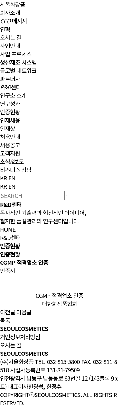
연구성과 (10, 103)
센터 (10, 87)
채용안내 (10, 136)
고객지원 (10, 153)
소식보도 (12, 161)
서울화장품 (12, 4)
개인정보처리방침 (20, 337)
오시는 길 (11, 37)
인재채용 (10, 120)
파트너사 (10, 78)
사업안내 (10, 45)
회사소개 (10, 12)
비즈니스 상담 (15, 169)
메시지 (13, 21)
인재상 (7, 128)
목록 (5, 320)
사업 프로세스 (15, 54)
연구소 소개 (13, 95)
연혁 (5, 29)
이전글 (7, 312)
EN (11, 178)
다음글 (24, 312)
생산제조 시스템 (18, 62)
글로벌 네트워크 (18, 70)
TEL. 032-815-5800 (57, 361)
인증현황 (10, 112)
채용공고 (10, 145)
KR (3, 178)
